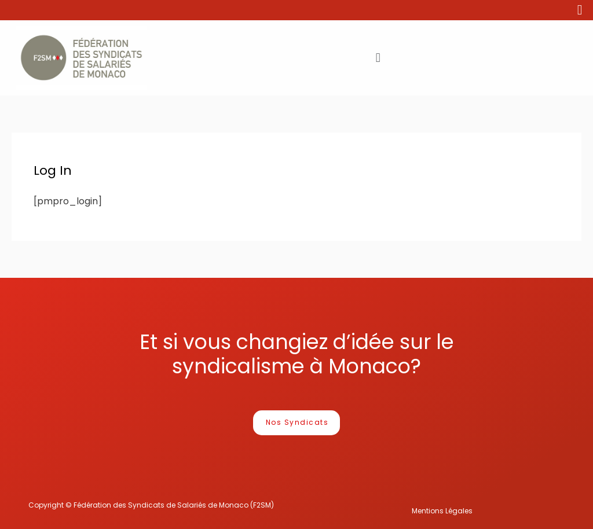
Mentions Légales (442, 511)
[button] (297, 422)
